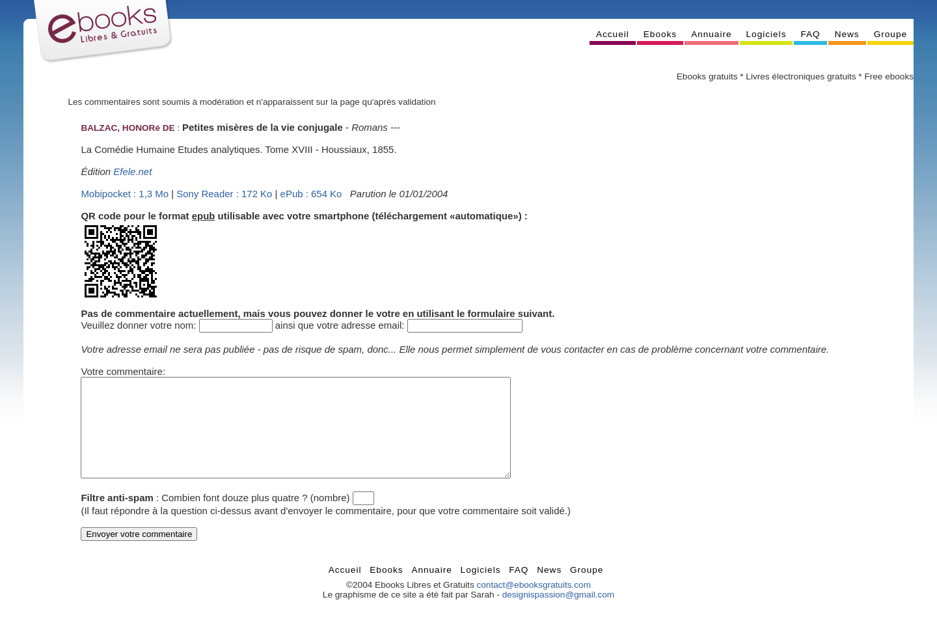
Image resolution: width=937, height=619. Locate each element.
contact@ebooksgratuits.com (533, 604)
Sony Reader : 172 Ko (224, 193)
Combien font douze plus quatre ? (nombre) (255, 517)
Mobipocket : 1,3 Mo (125, 193)
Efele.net (132, 171)
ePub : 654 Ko (311, 193)
